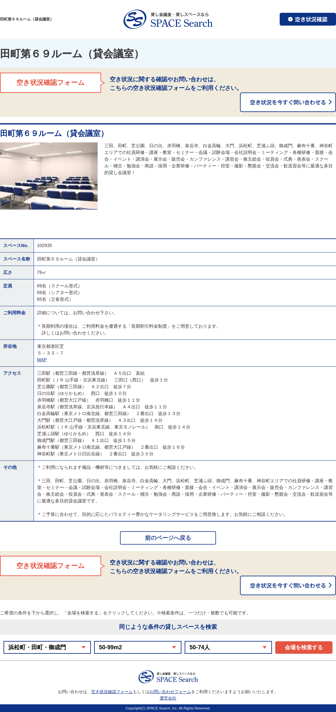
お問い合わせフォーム (170, 691)
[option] (49, 176)
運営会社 (168, 698)
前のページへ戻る (168, 538)
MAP (42, 359)
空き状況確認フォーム (112, 691)
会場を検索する (304, 647)
